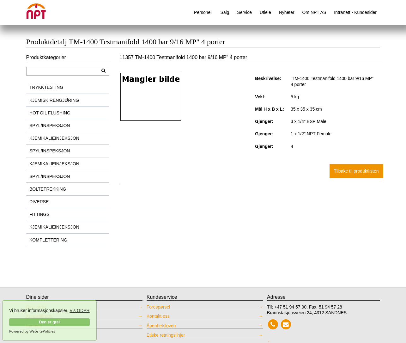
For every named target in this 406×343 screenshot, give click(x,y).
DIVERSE (39, 201)
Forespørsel (158, 306)
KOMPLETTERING (48, 239)
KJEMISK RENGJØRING (54, 100)
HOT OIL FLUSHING (49, 112)
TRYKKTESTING (46, 87)
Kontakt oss (158, 316)
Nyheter (286, 12)
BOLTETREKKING (47, 189)
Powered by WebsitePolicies (32, 331)
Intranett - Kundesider (355, 12)
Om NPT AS (314, 12)
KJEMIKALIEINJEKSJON (54, 138)
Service (244, 12)
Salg (224, 12)
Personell (203, 12)
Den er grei (49, 322)
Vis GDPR (80, 310)
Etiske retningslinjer (166, 335)
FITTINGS (39, 214)
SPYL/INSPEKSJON (49, 125)
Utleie (265, 12)
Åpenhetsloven (161, 325)
